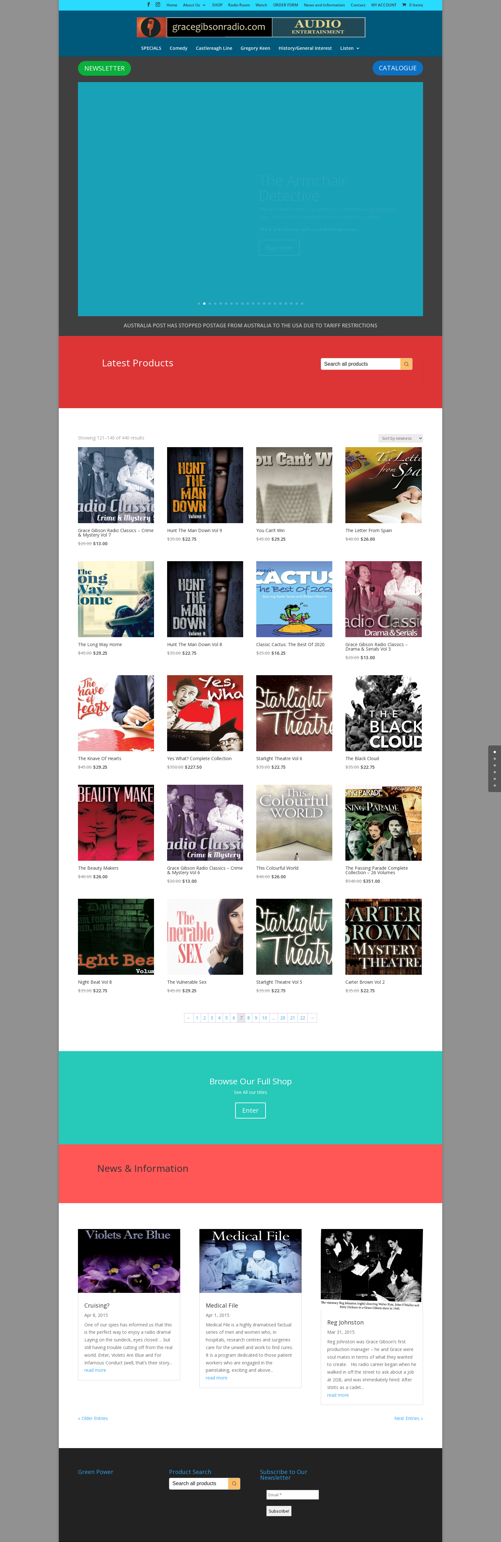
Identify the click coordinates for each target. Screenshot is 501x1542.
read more (95, 1370)
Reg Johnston (345, 1322)
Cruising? (97, 1305)
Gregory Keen (255, 47)
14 (269, 304)
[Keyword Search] (360, 364)
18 (291, 304)
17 (286, 304)
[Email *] (292, 1495)
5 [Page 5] (226, 1018)
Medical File (222, 1305)
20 (302, 304)
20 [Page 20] (282, 1018)
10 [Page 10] (264, 1018)
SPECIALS (151, 47)
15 (275, 304)
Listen (347, 47)
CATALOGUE (398, 68)
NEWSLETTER (104, 68)
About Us (191, 5)
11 (253, 304)
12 (259, 304)
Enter (250, 1110)
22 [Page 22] (302, 1018)
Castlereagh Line (214, 47)
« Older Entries (93, 1419)
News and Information (324, 5)
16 (280, 304)
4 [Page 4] (219, 1018)
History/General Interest (305, 47)
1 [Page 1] (197, 1018)
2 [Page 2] (204, 1018)
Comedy (179, 47)
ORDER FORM (285, 5)
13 (264, 304)
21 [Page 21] (292, 1018)
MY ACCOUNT (384, 5)
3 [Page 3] (212, 1018)
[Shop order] (400, 438)
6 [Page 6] (234, 1018)
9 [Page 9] (256, 1018)
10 (248, 304)
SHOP (217, 5)
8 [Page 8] (248, 1018)
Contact (358, 5)
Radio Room (239, 5)
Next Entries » (408, 1419)
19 (297, 304)
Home (171, 5)
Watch (261, 5)
